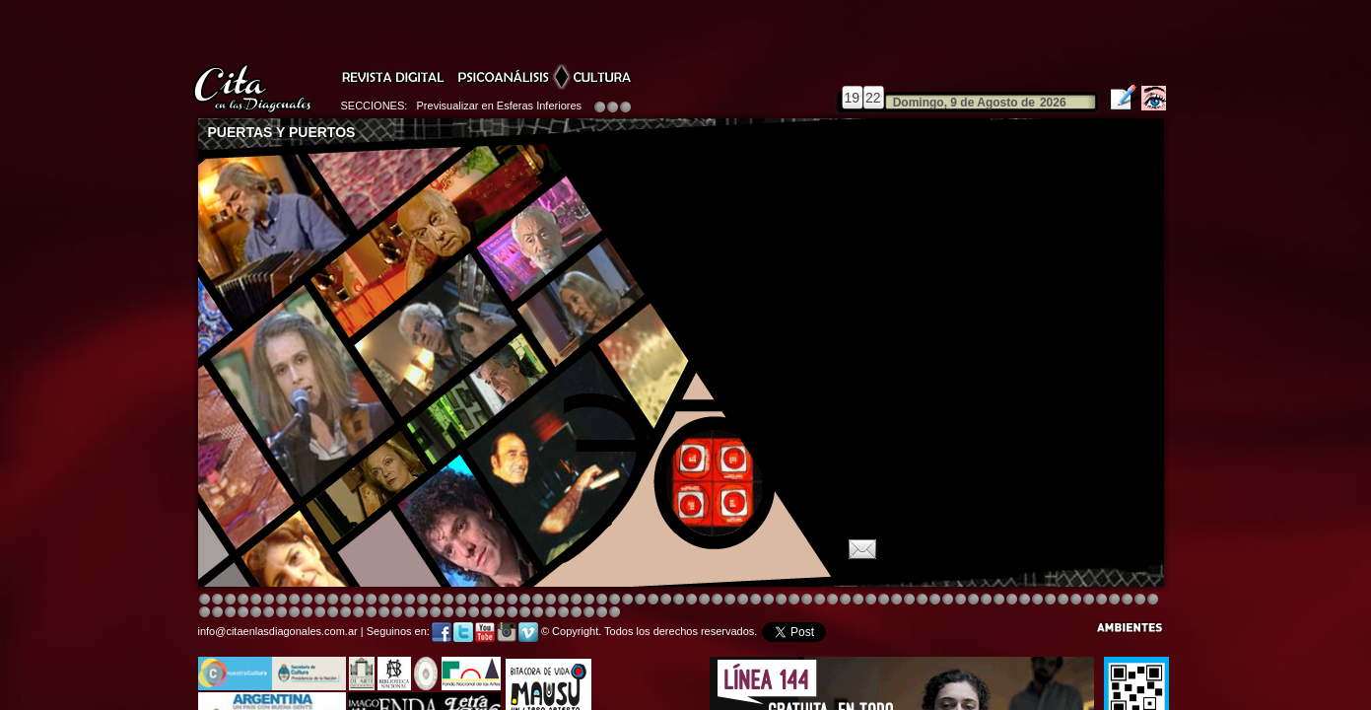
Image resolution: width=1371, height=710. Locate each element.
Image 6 (1024, 600)
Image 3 (230, 600)
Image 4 (243, 600)
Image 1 (204, 600)
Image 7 (1037, 600)
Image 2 (217, 600)
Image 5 (896, 600)
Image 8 (678, 600)
